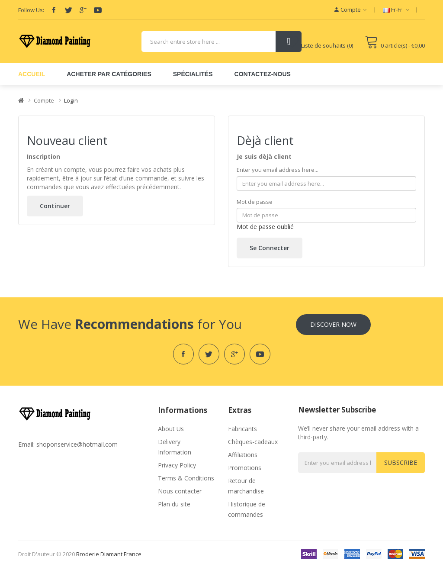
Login (71, 100)
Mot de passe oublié (265, 226)
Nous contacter (180, 491)
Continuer (55, 206)
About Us (171, 429)
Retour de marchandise (246, 486)
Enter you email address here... (277, 170)
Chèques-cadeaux (253, 442)
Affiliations (242, 455)
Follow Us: (31, 10)
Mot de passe (255, 202)
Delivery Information (174, 447)
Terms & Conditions (186, 478)
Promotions (244, 468)
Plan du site (174, 504)
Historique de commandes (246, 509)
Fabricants (242, 429)
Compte (44, 100)
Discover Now (333, 324)
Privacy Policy (177, 465)
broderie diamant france (108, 554)
